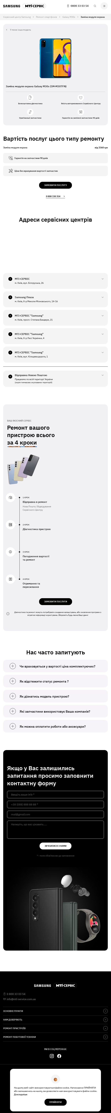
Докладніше (20, 1094)
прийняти (55, 1102)
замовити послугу (55, 185)
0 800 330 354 (55, 196)
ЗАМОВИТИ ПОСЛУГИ (55, 601)
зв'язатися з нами (55, 845)
